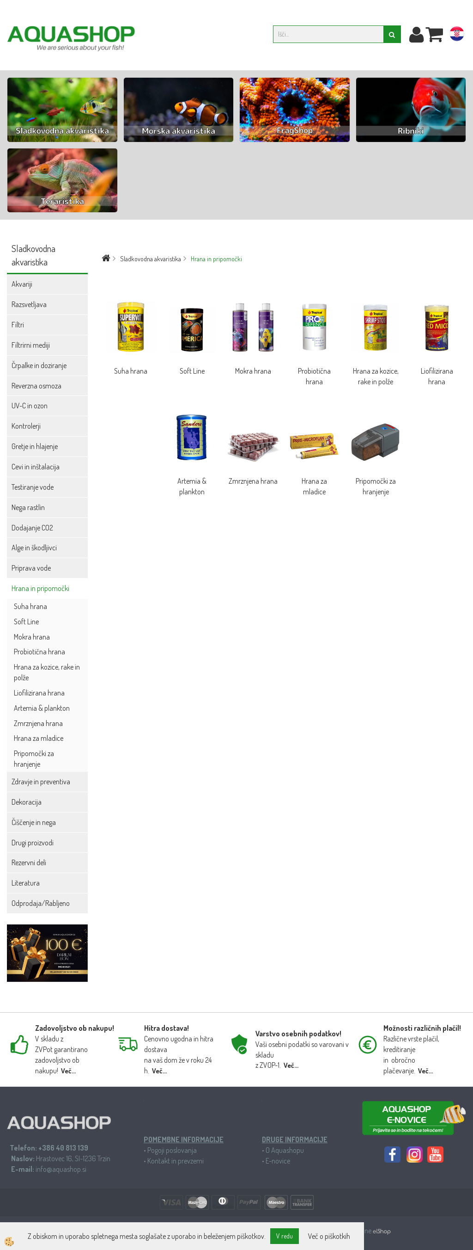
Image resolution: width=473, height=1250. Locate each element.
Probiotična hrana (39, 651)
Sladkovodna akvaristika (150, 259)
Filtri (18, 324)
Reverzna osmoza (36, 385)
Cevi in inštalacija (36, 466)
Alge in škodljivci (34, 547)
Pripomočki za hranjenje (34, 759)
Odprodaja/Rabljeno (41, 903)
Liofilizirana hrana (39, 692)
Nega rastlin (28, 507)
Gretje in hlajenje (35, 446)
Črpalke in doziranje (39, 365)
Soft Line (26, 621)
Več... (68, 1070)
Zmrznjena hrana (38, 723)
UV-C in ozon (30, 405)
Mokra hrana (32, 636)
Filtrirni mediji (31, 345)
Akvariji (22, 284)
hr (457, 35)
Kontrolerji (26, 426)
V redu (284, 1236)
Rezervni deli (29, 862)
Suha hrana (30, 606)
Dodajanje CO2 (32, 527)
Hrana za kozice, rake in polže (47, 672)
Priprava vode (31, 568)
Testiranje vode (33, 487)
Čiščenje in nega (34, 822)
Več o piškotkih (329, 1236)
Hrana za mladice (38, 738)
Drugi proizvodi (33, 842)
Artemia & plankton (42, 708)
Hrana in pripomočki (40, 588)
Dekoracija (27, 802)
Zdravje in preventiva (41, 781)
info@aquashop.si (61, 1169)
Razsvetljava (29, 304)
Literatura (26, 882)
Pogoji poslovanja (172, 1150)
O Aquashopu (285, 1150)
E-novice (278, 1160)
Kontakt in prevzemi (175, 1160)
